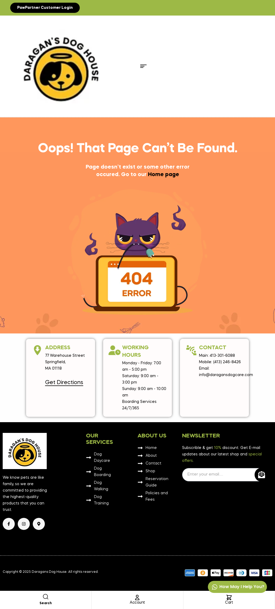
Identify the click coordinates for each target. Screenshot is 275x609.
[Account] (137, 597)
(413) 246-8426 (227, 362)
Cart (229, 602)
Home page (163, 174)
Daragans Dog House (49, 572)
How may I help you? (237, 587)
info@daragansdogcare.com (226, 375)
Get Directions (64, 382)
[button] (45, 8)
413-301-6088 (222, 356)
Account (137, 602)
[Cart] (229, 597)
